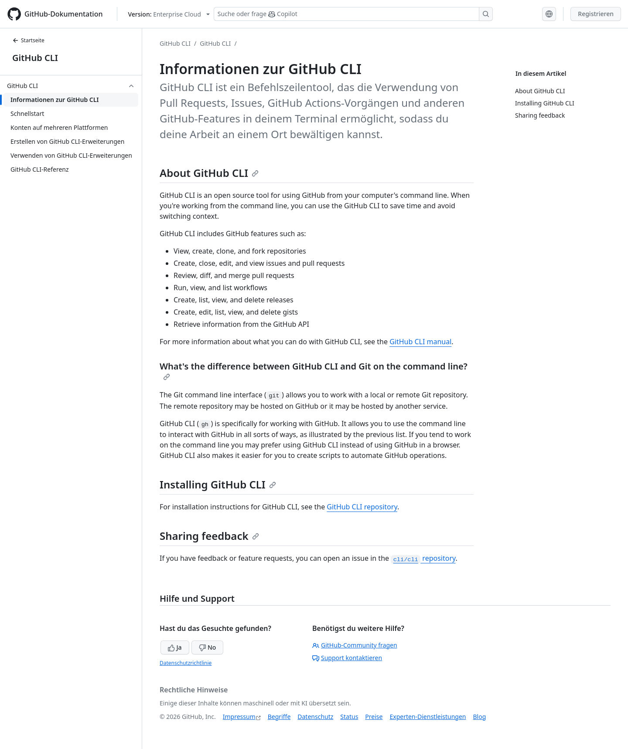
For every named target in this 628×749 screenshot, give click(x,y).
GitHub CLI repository (362, 507)
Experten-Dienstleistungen (427, 716)
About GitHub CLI (209, 173)
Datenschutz (315, 716)
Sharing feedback (209, 536)
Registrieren (596, 14)
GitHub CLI (35, 58)
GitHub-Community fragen (354, 645)
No (207, 647)
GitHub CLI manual (420, 341)
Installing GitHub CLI (218, 484)
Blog (479, 716)
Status (349, 716)
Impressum (239, 716)
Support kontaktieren (347, 658)
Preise (373, 716)
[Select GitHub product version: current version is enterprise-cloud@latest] (169, 14)
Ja (175, 647)
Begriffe (279, 716)
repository (423, 558)
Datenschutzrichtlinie (186, 663)
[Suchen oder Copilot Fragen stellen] (353, 14)
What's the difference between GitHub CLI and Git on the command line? (314, 370)
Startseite (28, 40)
